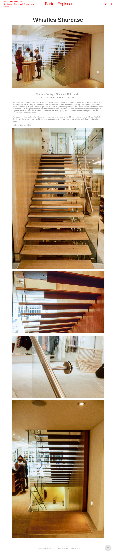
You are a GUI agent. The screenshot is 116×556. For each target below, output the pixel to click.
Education (18, 1)
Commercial (18, 4)
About (6, 1)
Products (26, 1)
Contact (6, 7)
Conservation (29, 4)
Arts (11, 1)
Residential (8, 4)
